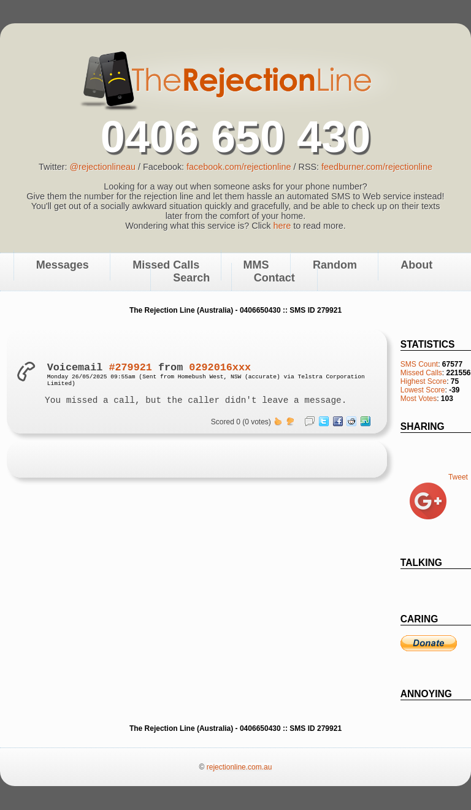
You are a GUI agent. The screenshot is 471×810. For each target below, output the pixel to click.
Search (191, 278)
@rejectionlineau (102, 167)
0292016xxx (220, 367)
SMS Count (419, 364)
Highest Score (423, 381)
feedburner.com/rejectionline (376, 167)
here (282, 226)
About (416, 265)
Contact (274, 278)
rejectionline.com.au (239, 767)
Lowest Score (422, 390)
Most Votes (418, 398)
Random (335, 265)
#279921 (130, 367)
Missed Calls (421, 373)
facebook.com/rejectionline (238, 167)
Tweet (458, 477)
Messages (62, 265)
